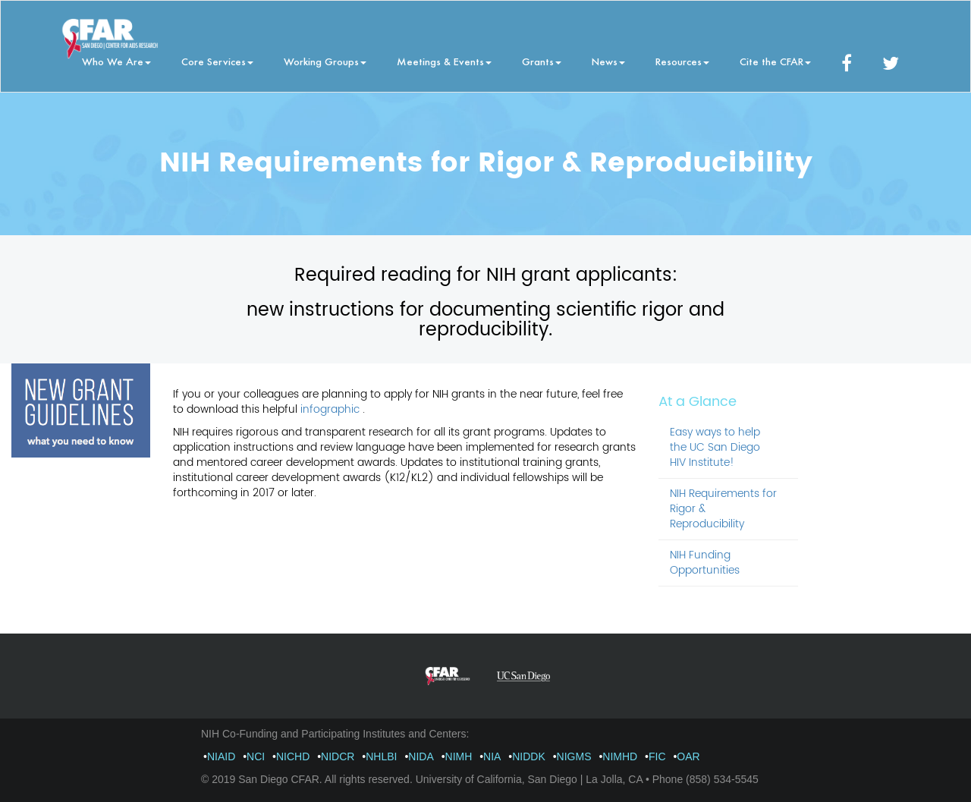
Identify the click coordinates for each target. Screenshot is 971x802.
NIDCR (337, 756)
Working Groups (325, 61)
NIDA (420, 756)
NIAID (221, 756)
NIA (492, 756)
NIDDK (528, 756)
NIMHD (619, 756)
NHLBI (381, 756)
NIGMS (574, 756)
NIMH (459, 756)
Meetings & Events (444, 61)
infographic (331, 409)
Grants (541, 61)
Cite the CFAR (775, 61)
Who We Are (116, 61)
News (608, 61)
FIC (657, 756)
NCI (256, 756)
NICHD (293, 756)
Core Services (217, 61)
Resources (682, 61)
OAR (688, 756)
